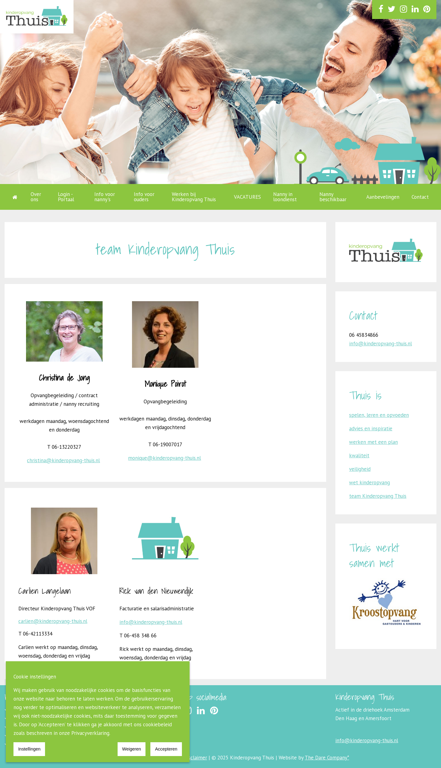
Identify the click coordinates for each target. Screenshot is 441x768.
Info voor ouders (144, 197)
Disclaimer (195, 757)
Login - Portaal (66, 197)
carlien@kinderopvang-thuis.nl (52, 621)
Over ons (36, 197)
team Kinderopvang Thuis (377, 496)
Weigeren (131, 749)
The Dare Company (326, 757)
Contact (420, 197)
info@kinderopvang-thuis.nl (150, 622)
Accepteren (166, 749)
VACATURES (247, 197)
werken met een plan (373, 442)
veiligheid (360, 469)
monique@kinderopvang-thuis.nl (164, 458)
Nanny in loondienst (285, 197)
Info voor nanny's (104, 197)
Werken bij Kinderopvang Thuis (194, 197)
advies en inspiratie (370, 428)
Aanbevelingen (382, 197)
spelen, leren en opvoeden (379, 415)
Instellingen (29, 749)
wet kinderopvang (369, 482)
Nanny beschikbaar (332, 197)
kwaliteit (359, 455)
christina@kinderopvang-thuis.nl (63, 460)
